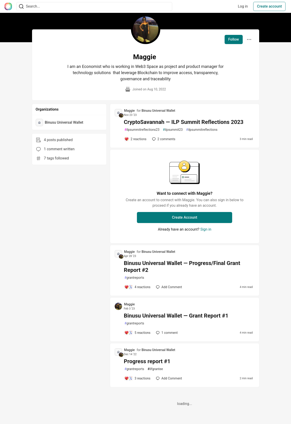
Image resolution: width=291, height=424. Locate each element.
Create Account (184, 217)
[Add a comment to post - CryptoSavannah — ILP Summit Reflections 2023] (135, 139)
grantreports (134, 277)
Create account (269, 6)
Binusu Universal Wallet (158, 110)
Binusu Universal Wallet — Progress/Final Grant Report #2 (182, 266)
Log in (243, 6)
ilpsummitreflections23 (142, 129)
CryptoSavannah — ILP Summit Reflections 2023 (184, 122)
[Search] (21, 6)
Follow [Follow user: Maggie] (233, 39)
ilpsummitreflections (202, 129)
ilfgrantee (155, 369)
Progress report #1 (147, 361)
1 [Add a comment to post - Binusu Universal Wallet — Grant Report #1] (166, 332)
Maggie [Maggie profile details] (129, 110)
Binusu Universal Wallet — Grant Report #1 (176, 315)
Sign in (205, 229)
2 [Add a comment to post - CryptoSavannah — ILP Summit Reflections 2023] (163, 139)
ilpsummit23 (173, 129)
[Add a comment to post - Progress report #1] (137, 378)
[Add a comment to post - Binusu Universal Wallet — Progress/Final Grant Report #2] (137, 287)
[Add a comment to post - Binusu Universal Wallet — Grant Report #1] (137, 333)
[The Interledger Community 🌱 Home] (8, 6)
